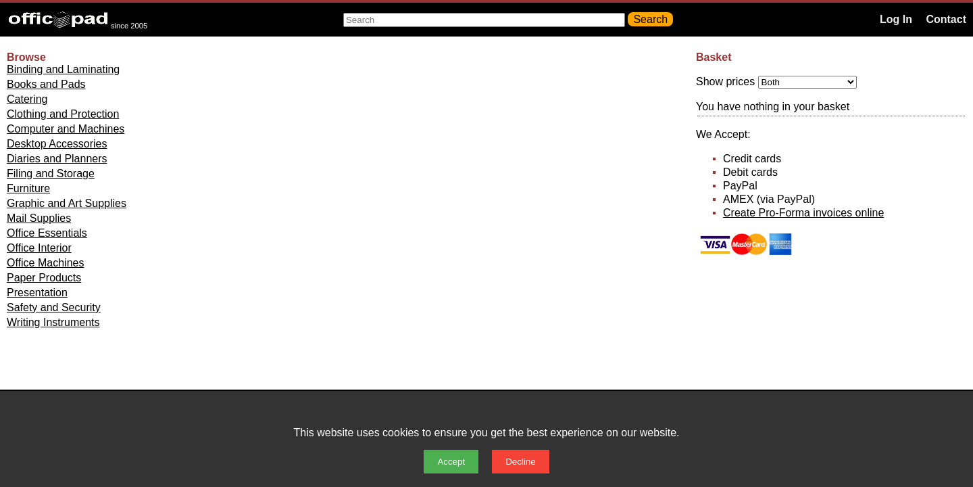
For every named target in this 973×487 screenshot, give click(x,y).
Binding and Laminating (63, 69)
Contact (946, 19)
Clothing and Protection (63, 114)
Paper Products (44, 277)
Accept (451, 462)
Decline (520, 462)
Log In (896, 19)
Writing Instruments (53, 322)
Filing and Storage (51, 173)
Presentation (37, 292)
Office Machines (45, 263)
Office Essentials (47, 233)
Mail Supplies (39, 218)
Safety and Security (54, 307)
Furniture (28, 188)
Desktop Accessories (57, 143)
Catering (27, 99)
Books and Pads (46, 84)
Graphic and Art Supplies (66, 203)
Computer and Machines (65, 129)
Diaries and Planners (57, 158)
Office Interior (39, 248)
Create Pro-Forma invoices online (803, 212)
